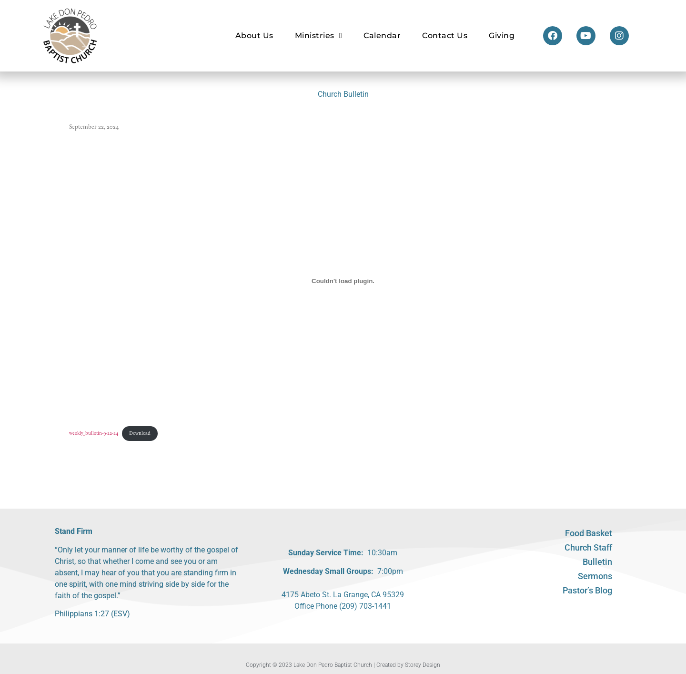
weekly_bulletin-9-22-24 (94, 433)
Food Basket (588, 533)
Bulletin (597, 562)
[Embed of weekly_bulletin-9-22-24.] (343, 281)
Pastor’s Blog (587, 590)
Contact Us (444, 35)
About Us (254, 35)
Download (140, 433)
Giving (501, 35)
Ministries (318, 35)
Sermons (595, 576)
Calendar (382, 35)
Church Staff (588, 547)
